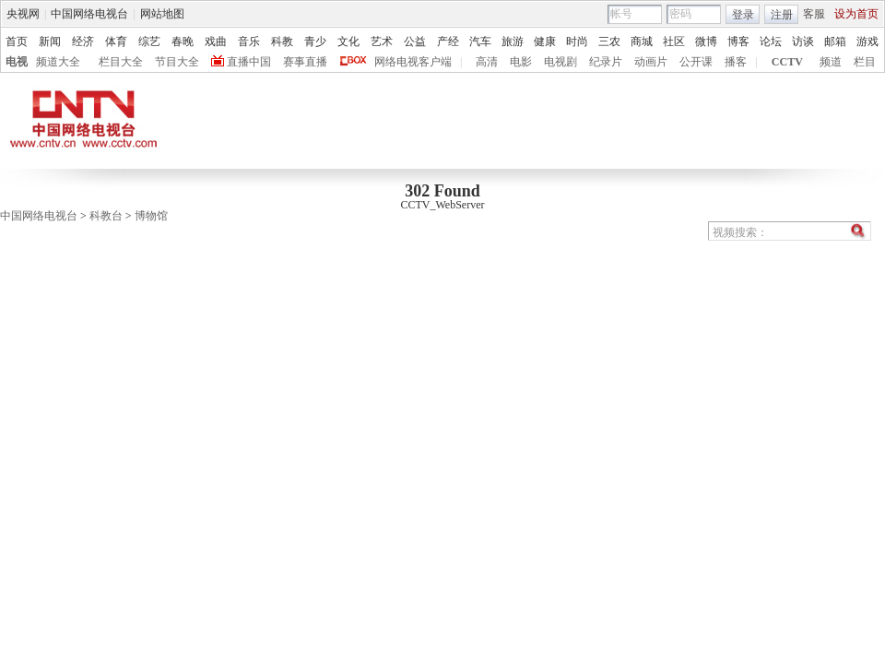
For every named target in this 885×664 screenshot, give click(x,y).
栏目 (865, 61)
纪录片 (605, 61)
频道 (831, 61)
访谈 (803, 41)
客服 (814, 13)
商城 (642, 41)
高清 (487, 61)
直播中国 (249, 61)
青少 (315, 41)
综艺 (149, 41)
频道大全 (58, 61)
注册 (782, 14)
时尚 (577, 41)
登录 (743, 14)
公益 (415, 41)
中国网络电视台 (89, 13)
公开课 (696, 61)
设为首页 (856, 13)
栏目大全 (121, 61)
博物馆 (151, 215)
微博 (706, 41)
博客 (738, 41)
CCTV (787, 61)
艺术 (382, 41)
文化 (348, 41)
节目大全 (177, 61)
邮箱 (835, 41)
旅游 (513, 41)
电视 (17, 61)
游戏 (867, 41)
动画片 (650, 61)
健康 (545, 41)
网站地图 (162, 13)
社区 (674, 41)
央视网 (23, 13)
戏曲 (216, 41)
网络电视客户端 (413, 61)
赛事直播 (305, 61)
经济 (83, 41)
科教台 (106, 215)
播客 (736, 61)
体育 (116, 41)
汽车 (480, 41)
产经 (448, 41)
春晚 (182, 41)
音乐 (249, 41)
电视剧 (560, 61)
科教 (282, 41)
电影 (521, 61)
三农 (609, 41)
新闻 (50, 41)
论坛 (771, 41)
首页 (17, 41)
